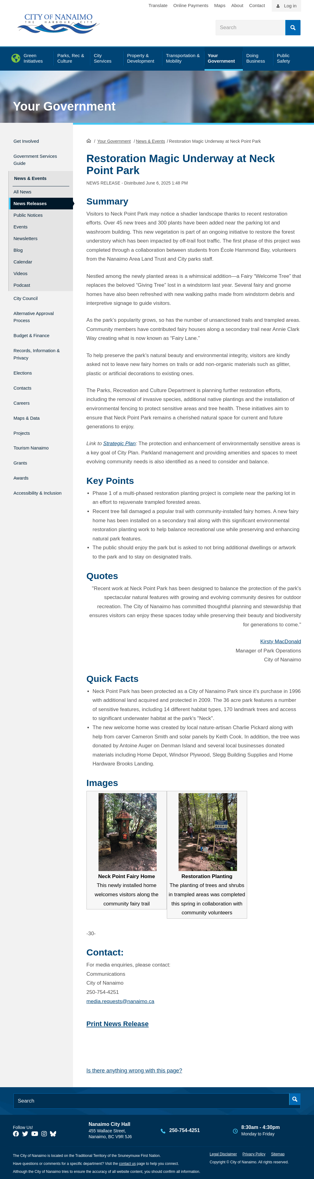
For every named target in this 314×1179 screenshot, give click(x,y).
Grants (21, 444)
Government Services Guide (32, 157)
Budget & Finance (36, 325)
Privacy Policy (254, 1153)
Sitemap (278, 1153)
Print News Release (117, 1023)
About (237, 5)
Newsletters (25, 232)
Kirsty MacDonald (280, 641)
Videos (20, 267)
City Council (28, 291)
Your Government (64, 106)
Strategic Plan (119, 443)
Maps (220, 5)
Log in (290, 5)
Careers (23, 391)
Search (293, 27)
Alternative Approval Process (36, 308)
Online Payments (190, 5)
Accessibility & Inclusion (31, 474)
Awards (22, 457)
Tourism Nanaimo (35, 431)
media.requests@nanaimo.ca (120, 1001)
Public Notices (28, 209)
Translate (157, 5)
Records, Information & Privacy (30, 345)
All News (22, 186)
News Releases (30, 197)
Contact (257, 5)
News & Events (150, 140)
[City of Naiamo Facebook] (16, 1133)
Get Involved (29, 140)
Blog (18, 244)
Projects (23, 417)
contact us (127, 1163)
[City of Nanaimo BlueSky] (54, 1133)
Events (20, 221)
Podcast (21, 279)
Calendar (22, 256)
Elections (24, 365)
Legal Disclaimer (223, 1153)
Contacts (24, 378)
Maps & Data (30, 404)
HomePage (88, 140)
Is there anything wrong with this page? (134, 1070)
